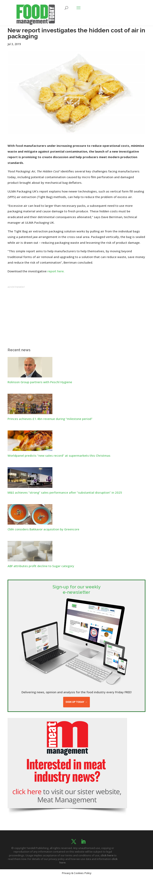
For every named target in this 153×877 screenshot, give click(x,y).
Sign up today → (76, 701)
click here (107, 855)
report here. (56, 271)
